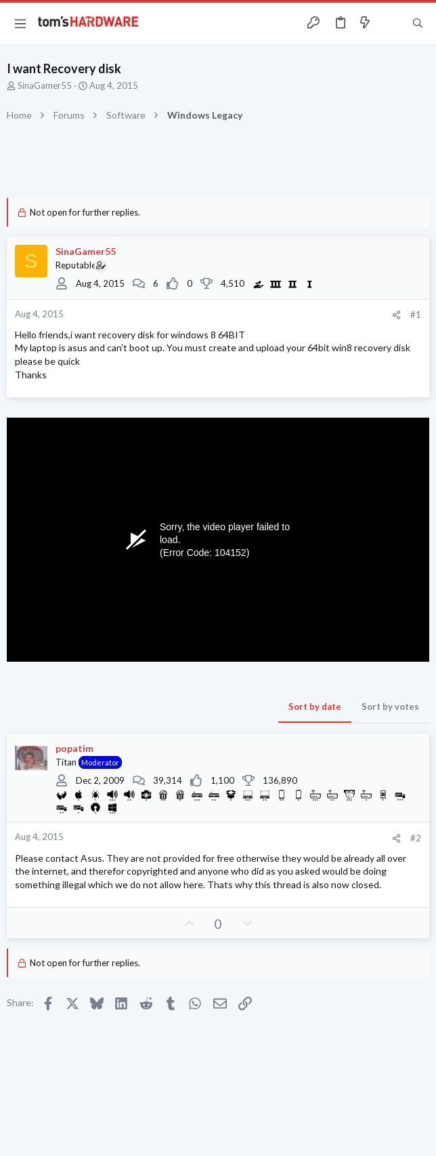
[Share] (396, 314)
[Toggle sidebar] (391, 23)
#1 (415, 314)
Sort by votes (390, 706)
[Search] (417, 23)
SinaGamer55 (45, 85)
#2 (415, 838)
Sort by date (314, 706)
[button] (20, 23)
